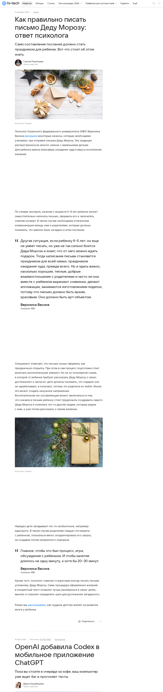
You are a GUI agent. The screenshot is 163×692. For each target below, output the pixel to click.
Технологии (60, 639)
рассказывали (37, 604)
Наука (36, 12)
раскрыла (31, 135)
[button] (59, 95)
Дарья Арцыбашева (33, 684)
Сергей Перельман (33, 61)
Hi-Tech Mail (45, 639)
